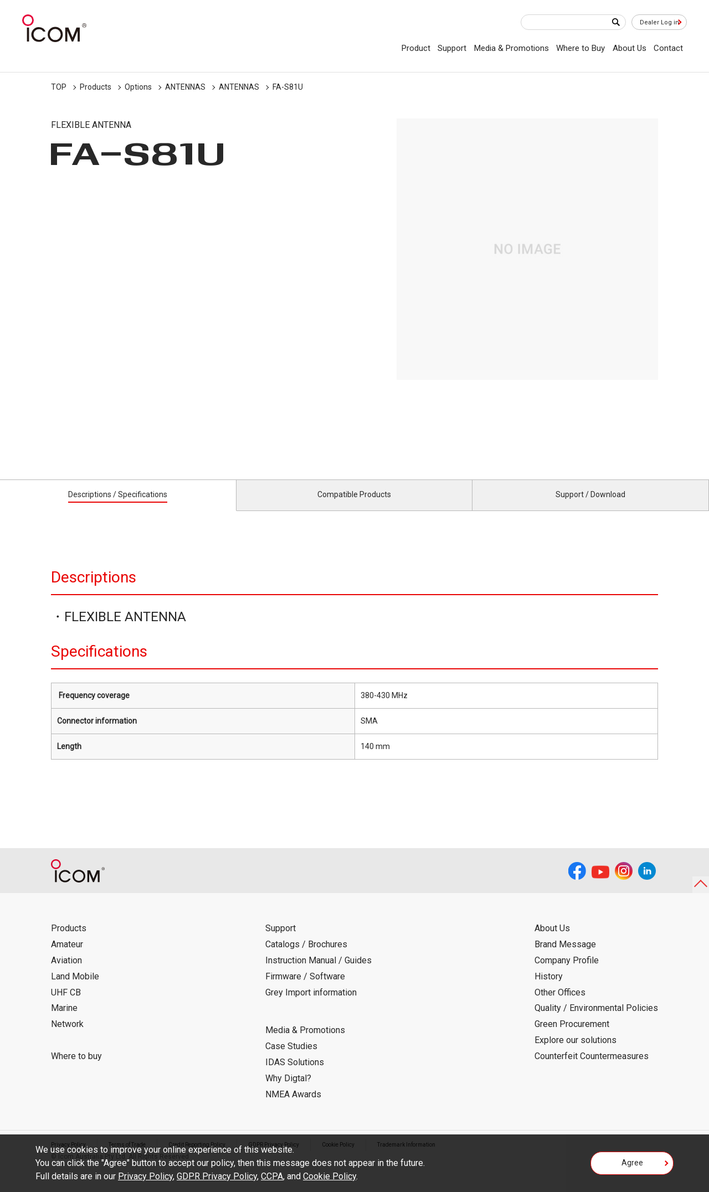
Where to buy (76, 1069)
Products (95, 86)
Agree (632, 1166)
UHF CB (66, 1004)
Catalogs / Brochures (306, 957)
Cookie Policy (329, 1176)
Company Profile (567, 973)
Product (416, 48)
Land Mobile (75, 989)
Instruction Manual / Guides (318, 973)
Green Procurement (572, 1036)
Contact (668, 48)
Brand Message (565, 957)
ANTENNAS (185, 86)
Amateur (67, 957)
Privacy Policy (145, 1176)
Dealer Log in (654, 23)
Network (67, 1036)
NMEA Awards (293, 1106)
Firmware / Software (305, 989)
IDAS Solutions (294, 1075)
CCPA (272, 1176)
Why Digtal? (288, 1091)
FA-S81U (288, 86)
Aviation (66, 973)
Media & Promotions (511, 48)
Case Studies (291, 1059)
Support (452, 48)
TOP (58, 86)
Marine (64, 1020)
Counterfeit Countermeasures (592, 1069)
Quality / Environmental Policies (596, 1020)
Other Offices (560, 1004)
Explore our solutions (575, 1052)
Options (138, 86)
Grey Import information (311, 1004)
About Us (629, 48)
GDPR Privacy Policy (217, 1176)
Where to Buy (580, 48)
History (549, 989)
